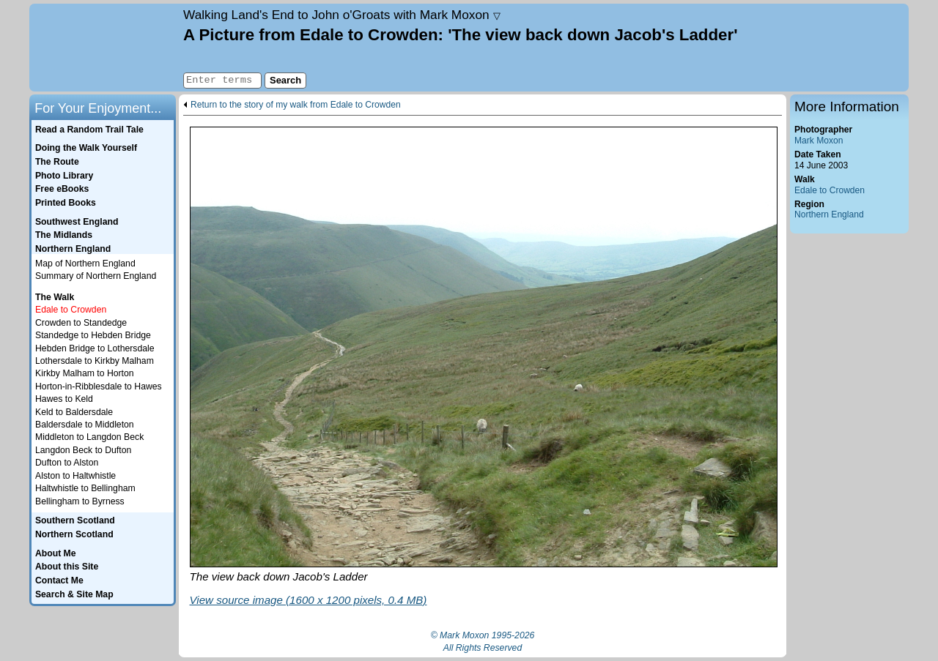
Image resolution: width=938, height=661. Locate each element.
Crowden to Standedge (81, 323)
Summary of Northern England (95, 276)
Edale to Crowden (829, 190)
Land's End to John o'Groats (342, 14)
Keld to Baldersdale (74, 412)
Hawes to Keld (64, 399)
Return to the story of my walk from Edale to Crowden (296, 105)
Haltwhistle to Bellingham (85, 488)
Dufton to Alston (66, 463)
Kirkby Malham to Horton (84, 373)
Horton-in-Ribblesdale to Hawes (98, 386)
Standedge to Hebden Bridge (93, 335)
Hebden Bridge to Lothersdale (95, 348)
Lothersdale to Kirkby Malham (94, 361)
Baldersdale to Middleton (84, 424)
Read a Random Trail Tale (89, 129)
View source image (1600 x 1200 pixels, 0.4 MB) (308, 600)
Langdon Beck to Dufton (83, 450)
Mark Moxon (818, 140)
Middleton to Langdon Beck (89, 437)
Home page (104, 47)
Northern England (829, 214)
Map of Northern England (85, 263)
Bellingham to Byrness (80, 501)
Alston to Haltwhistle (75, 476)
